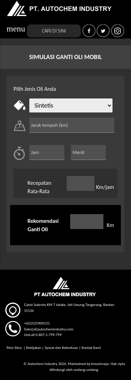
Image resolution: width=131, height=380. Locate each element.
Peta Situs (15, 347)
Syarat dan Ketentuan (61, 347)
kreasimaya (100, 363)
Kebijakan (33, 347)
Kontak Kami (91, 347)
